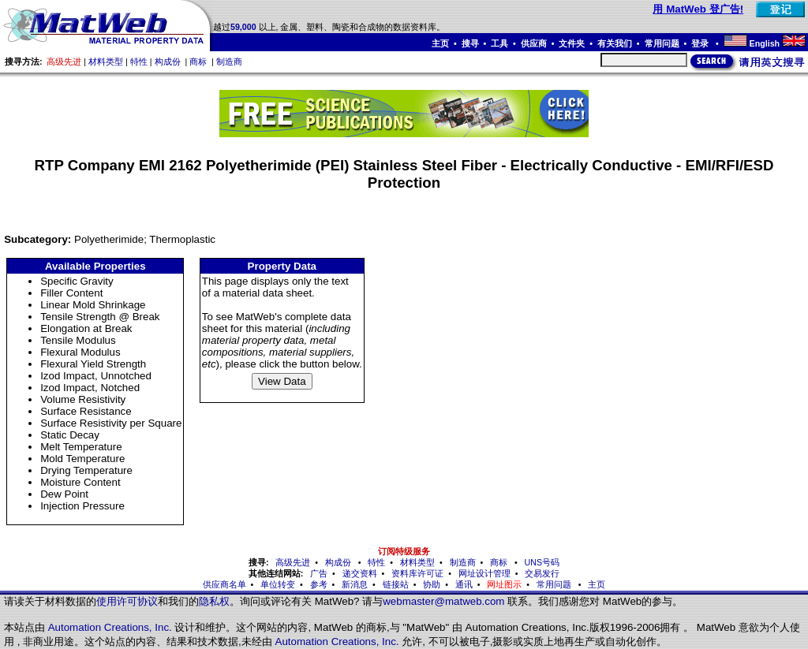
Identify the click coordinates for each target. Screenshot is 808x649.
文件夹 (572, 43)
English (765, 43)
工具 (499, 43)
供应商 (534, 43)
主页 (440, 43)
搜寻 (470, 43)
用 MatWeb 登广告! (698, 9)
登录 (701, 43)
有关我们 (614, 43)
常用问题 (662, 43)
